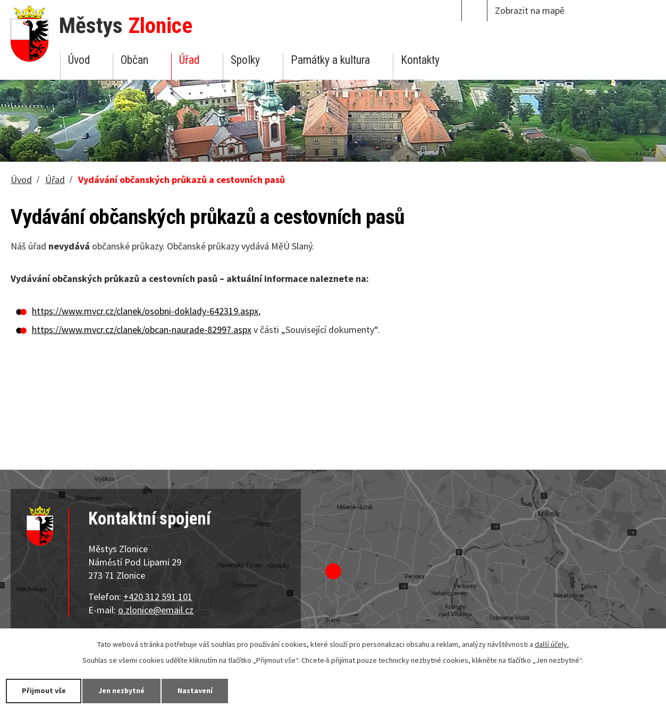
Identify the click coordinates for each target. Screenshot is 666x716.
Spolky (245, 59)
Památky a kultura (330, 59)
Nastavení (196, 690)
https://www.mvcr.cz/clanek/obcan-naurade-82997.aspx (141, 329)
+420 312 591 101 (157, 596)
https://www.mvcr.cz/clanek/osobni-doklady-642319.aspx (145, 311)
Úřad (189, 59)
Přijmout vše (44, 690)
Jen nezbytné (122, 690)
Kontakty (420, 59)
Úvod (79, 59)
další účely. (552, 644)
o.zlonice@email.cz (155, 610)
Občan (134, 59)
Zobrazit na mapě (529, 10)
